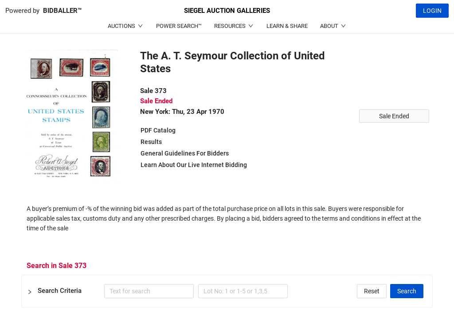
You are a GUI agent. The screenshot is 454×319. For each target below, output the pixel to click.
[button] (227, 291)
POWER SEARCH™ (179, 26)
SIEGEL (227, 11)
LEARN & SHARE (287, 26)
